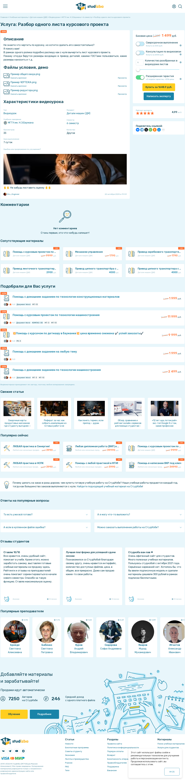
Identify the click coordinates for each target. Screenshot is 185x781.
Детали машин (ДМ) (78, 113)
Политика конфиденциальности (123, 747)
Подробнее (44, 714)
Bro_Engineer (11, 194)
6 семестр (73, 123)
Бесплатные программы (77, 747)
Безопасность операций (119, 759)
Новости (69, 744)
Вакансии (112, 770)
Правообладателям (117, 763)
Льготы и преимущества (77, 759)
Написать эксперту (159, 96)
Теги (67, 770)
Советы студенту (73, 751)
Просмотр (122, 78)
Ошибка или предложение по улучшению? (22, 149)
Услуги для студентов (168, 747)
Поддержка (113, 766)
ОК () (172, 772)
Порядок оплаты (115, 751)
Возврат (111, 755)
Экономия (70, 755)
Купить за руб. (158, 87)
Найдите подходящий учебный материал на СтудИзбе (109, 486)
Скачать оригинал (18, 78)
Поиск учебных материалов (171, 744)
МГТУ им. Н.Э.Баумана (18, 123)
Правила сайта (114, 744)
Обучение (14, 714)
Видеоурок (9, 113)
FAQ (67, 766)
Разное (68, 763)
